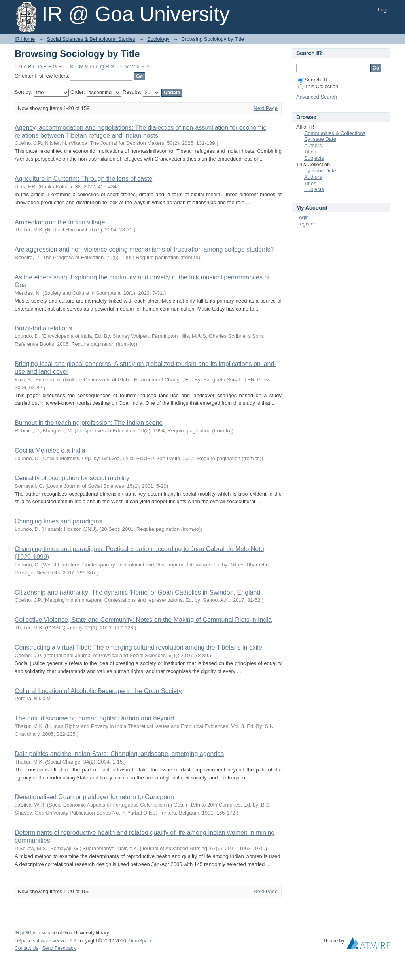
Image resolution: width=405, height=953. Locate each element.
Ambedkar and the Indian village (60, 222)
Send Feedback (59, 948)
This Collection (318, 86)
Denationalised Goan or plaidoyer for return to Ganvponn (94, 797)
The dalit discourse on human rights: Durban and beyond (94, 718)
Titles (310, 152)
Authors (313, 145)
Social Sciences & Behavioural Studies (91, 39)
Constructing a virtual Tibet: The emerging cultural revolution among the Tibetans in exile (138, 647)
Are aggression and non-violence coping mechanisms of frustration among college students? (144, 249)
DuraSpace (140, 941)
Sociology (158, 39)
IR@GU (24, 933)
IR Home (25, 39)
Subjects (314, 158)
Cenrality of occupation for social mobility (72, 478)
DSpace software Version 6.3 (46, 941)
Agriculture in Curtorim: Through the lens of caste (83, 178)
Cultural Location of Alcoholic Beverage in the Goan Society (98, 691)
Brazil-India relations (43, 328)
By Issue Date (320, 139)
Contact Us (26, 948)
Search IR (312, 80)
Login (384, 10)
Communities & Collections (334, 133)
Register (305, 224)
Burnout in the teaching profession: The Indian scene (89, 422)
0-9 (18, 67)
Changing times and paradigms (58, 521)
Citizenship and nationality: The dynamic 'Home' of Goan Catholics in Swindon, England (137, 592)
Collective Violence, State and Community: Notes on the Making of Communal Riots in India (143, 619)
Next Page (266, 108)
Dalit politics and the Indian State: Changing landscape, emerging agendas (119, 753)
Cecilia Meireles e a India (50, 450)
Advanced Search (316, 97)
